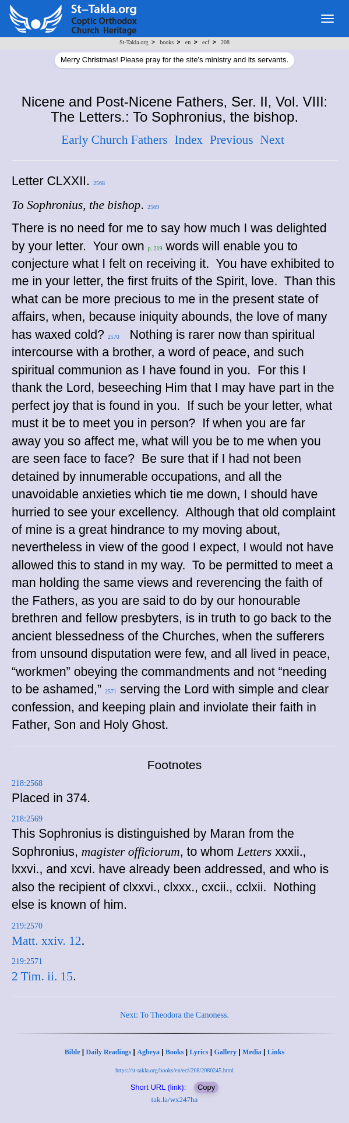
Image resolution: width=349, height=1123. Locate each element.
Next (272, 140)
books (167, 42)
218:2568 (27, 783)
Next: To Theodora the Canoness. (174, 1015)
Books (174, 1052)
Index (188, 140)
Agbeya (148, 1052)
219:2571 (27, 961)
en (188, 42)
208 (225, 42)
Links (275, 1052)
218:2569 (27, 818)
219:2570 (27, 926)
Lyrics (198, 1052)
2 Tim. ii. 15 (42, 976)
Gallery (225, 1052)
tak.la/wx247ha (174, 1099)
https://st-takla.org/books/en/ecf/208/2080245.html (174, 1070)
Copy (206, 1087)
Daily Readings (109, 1052)
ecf (205, 42)
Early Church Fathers (114, 140)
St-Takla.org (133, 42)
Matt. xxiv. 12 (46, 941)
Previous (231, 140)
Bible (72, 1052)
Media (252, 1052)
